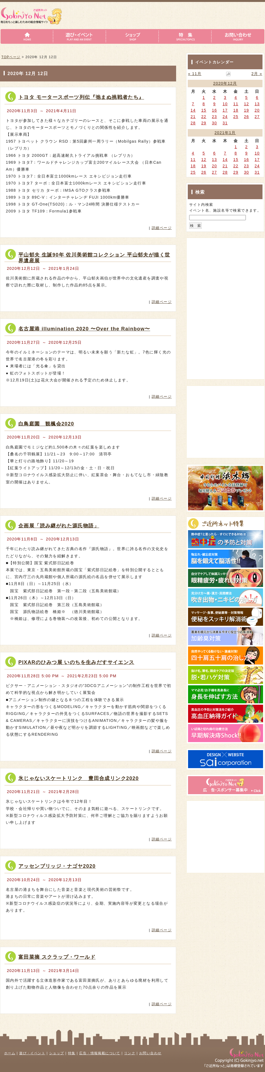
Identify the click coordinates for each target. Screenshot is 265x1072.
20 (257, 110)
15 (203, 110)
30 (214, 123)
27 (257, 116)
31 (225, 123)
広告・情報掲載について (99, 1053)
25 (235, 116)
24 (225, 116)
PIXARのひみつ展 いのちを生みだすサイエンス (76, 662)
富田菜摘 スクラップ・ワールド (57, 957)
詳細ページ (162, 228)
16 (214, 110)
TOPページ (11, 57)
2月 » (256, 73)
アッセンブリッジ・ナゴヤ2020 (57, 866)
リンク (129, 1053)
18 (235, 110)
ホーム (9, 1053)
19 (246, 110)
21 (193, 116)
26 (246, 116)
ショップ (56, 1053)
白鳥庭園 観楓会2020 (46, 424)
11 (235, 104)
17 (225, 110)
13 (257, 104)
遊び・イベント (32, 1053)
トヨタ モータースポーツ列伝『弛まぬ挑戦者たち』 (81, 97)
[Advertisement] (223, 274)
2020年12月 (225, 83)
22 (203, 116)
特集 (72, 1053)
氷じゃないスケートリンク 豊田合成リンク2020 (78, 778)
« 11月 (194, 73)
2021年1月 (225, 132)
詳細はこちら (147, 217)
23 (214, 116)
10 (225, 104)
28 (193, 123)
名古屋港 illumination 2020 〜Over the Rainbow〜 (84, 329)
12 (246, 104)
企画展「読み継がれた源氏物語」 (58, 526)
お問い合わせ (150, 1053)
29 (203, 123)
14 (193, 110)
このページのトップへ (159, 1023)
